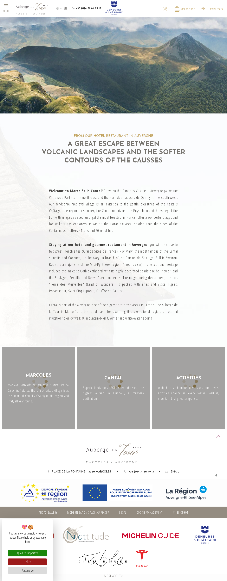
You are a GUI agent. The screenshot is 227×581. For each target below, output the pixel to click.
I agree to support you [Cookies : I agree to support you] (27, 553)
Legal (122, 512)
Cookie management (149, 512)
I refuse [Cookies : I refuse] (27, 562)
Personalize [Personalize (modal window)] (27, 570)
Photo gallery (48, 512)
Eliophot (182, 512)
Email (172, 471)
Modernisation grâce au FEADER (88, 512)
